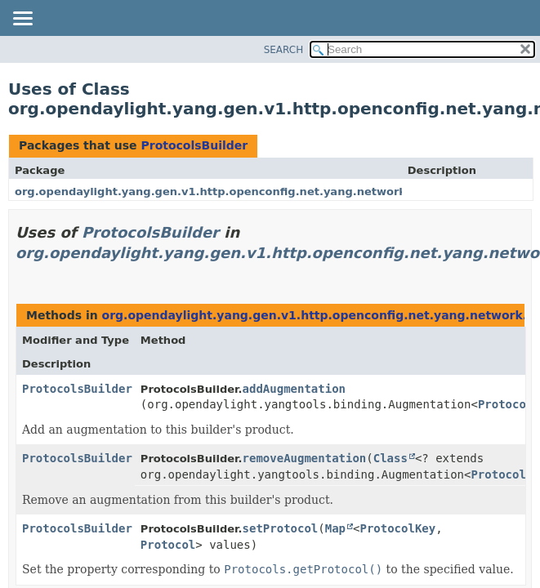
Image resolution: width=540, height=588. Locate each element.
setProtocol (281, 528)
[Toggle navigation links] (22, 19)
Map (335, 528)
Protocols (509, 404)
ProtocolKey (397, 528)
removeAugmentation (305, 458)
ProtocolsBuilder (194, 145)
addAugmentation (294, 388)
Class (390, 458)
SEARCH (284, 50)
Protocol (168, 544)
